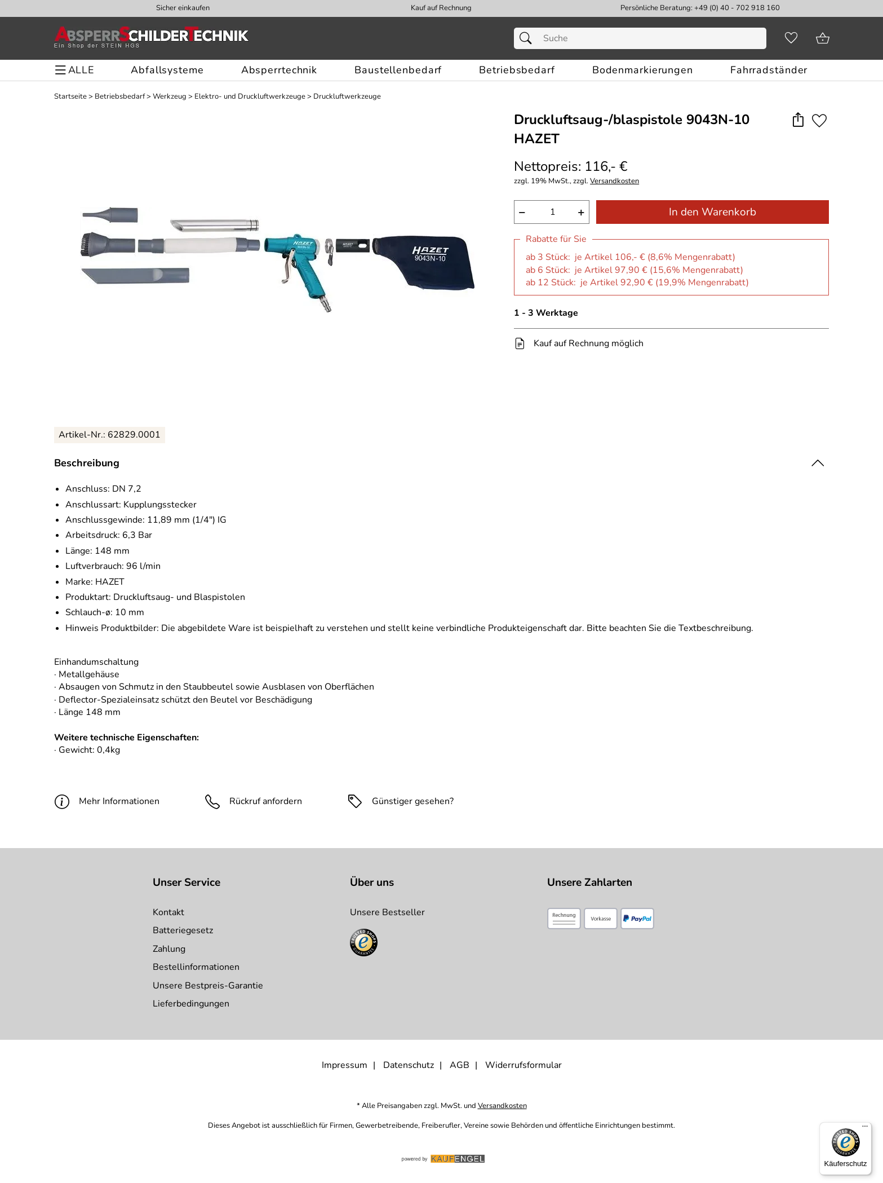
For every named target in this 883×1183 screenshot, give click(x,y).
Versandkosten (614, 181)
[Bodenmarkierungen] (642, 70)
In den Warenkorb (712, 212)
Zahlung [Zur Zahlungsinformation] (169, 949)
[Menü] (865, 1129)
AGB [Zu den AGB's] (459, 1065)
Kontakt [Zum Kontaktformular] (168, 912)
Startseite (70, 96)
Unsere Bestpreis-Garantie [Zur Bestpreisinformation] (208, 985)
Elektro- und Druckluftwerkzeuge (249, 96)
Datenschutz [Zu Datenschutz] (408, 1065)
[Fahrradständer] (768, 70)
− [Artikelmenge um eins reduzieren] (522, 212)
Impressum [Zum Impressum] (344, 1065)
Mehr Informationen (106, 801)
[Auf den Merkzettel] (819, 120)
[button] (798, 120)
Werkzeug (170, 96)
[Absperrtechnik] (279, 70)
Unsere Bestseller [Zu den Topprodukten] (387, 912)
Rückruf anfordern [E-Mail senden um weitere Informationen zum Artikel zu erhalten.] (265, 801)
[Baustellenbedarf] (398, 70)
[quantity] (551, 212)
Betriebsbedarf (120, 96)
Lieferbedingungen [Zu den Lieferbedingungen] (191, 1003)
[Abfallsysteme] (167, 70)
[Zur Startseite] (151, 38)
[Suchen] (529, 38)
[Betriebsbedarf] (516, 70)
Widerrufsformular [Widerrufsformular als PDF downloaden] (523, 1065)
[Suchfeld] (640, 38)
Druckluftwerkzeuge (347, 96)
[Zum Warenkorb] (822, 38)
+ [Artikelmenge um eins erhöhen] (581, 212)
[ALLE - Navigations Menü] (76, 70)
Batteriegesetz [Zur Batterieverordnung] (183, 930)
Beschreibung (86, 463)
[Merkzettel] (791, 38)
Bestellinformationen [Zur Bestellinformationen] (196, 967)
